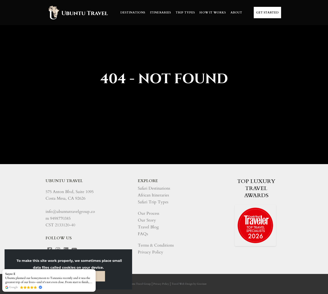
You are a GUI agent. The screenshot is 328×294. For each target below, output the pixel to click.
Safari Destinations (154, 188)
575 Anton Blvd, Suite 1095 (70, 192)
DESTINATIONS (132, 12)
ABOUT (236, 12)
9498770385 (60, 218)
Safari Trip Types (153, 202)
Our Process (148, 213)
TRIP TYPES (185, 12)
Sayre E (10, 274)
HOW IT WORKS (212, 12)
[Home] (78, 12)
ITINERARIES (160, 12)
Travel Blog (148, 227)
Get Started (267, 12)
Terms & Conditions (156, 245)
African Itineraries (153, 195)
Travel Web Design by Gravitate (189, 284)
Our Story (147, 220)
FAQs (143, 234)
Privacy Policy (150, 252)
